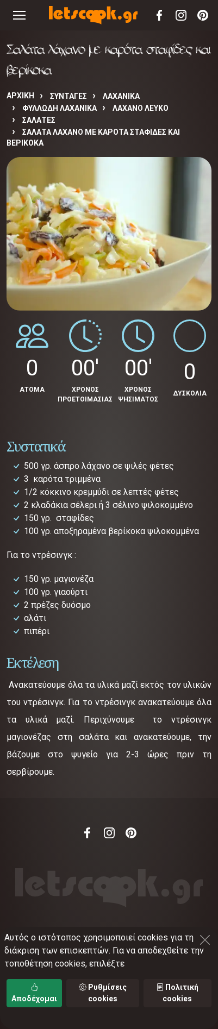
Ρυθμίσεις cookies (103, 993)
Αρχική (20, 95)
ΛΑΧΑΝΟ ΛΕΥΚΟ (141, 108)
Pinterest (202, 15)
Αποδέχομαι (34, 993)
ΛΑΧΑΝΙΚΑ (121, 96)
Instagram (181, 15)
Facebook (159, 15)
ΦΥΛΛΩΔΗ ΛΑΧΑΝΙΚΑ (59, 108)
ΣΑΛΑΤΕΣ (38, 120)
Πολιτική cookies (177, 993)
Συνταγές (68, 96)
